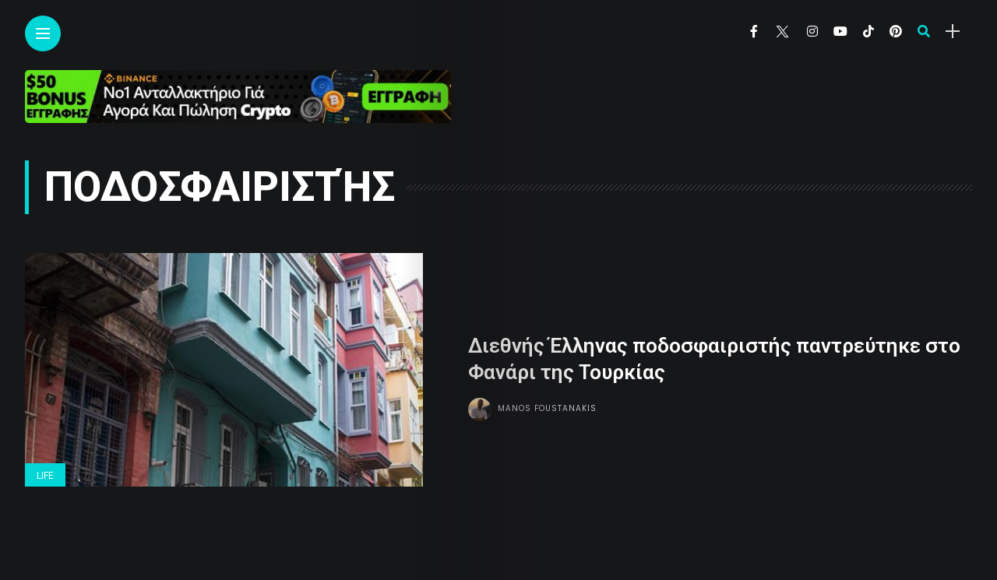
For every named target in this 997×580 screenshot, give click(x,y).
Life (45, 475)
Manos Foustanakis (547, 408)
